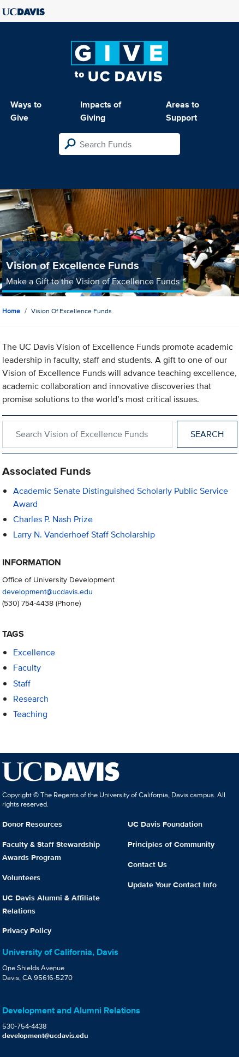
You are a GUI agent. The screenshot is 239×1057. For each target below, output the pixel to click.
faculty (27, 667)
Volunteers (21, 877)
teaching (30, 714)
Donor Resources (32, 824)
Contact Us (147, 864)
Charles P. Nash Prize (53, 519)
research (31, 698)
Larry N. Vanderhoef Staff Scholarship (84, 534)
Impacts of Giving (100, 111)
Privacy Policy (26, 930)
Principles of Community (171, 844)
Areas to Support (182, 111)
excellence (34, 652)
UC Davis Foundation (165, 824)
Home (11, 310)
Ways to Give (25, 111)
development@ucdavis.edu (47, 591)
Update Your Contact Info (172, 884)
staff (22, 683)
